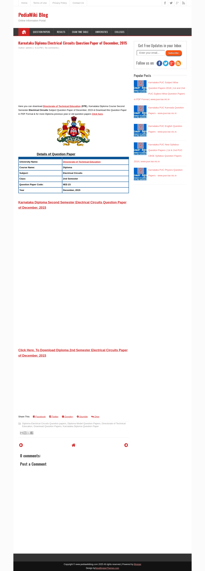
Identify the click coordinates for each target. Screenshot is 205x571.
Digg (95, 416)
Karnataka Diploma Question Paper (81, 426)
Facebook (39, 416)
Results (61, 32)
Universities (101, 32)
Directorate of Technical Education (62, 106)
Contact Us (78, 3)
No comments (51, 48)
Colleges (119, 32)
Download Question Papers (47, 426)
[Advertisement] (73, 75)
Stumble (82, 416)
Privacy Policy (59, 3)
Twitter (53, 416)
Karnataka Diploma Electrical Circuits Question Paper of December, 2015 (72, 43)
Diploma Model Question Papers (83, 423)
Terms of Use (40, 3)
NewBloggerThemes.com (107, 568)
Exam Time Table (80, 32)
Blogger (137, 564)
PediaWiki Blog (33, 14)
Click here (97, 114)
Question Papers (41, 32)
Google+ (67, 416)
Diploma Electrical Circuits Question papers (44, 423)
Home (24, 3)
